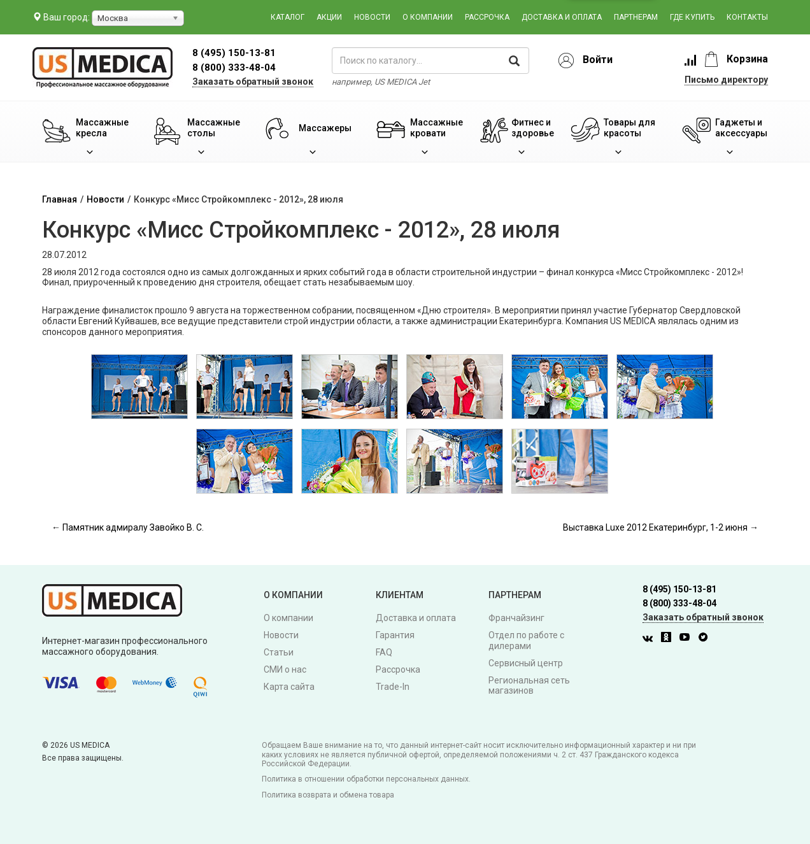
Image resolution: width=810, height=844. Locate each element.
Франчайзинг (516, 618)
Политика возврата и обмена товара (328, 794)
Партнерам (636, 17)
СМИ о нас (285, 669)
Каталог (287, 17)
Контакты (747, 17)
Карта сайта (289, 687)
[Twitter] (706, 639)
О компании (427, 17)
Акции (329, 17)
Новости (372, 17)
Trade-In (392, 687)
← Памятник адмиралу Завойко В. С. (128, 527)
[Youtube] (687, 639)
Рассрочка (487, 17)
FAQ (384, 652)
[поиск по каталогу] (430, 60)
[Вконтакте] (651, 639)
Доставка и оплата (562, 17)
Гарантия (395, 635)
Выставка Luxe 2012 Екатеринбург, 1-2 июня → (660, 527)
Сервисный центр (525, 663)
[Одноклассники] (669, 639)
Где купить (692, 17)
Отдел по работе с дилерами (526, 640)
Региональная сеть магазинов (529, 685)
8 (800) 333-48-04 (234, 67)
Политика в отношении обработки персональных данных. (366, 779)
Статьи (279, 652)
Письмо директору (726, 80)
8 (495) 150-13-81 (679, 589)
